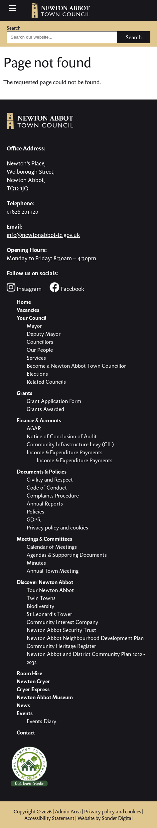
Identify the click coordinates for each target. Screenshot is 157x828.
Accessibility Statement (49, 818)
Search (14, 28)
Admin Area (68, 811)
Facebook (67, 287)
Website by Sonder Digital (105, 818)
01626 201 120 (22, 211)
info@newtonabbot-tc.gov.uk (43, 235)
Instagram (24, 287)
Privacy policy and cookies (112, 811)
